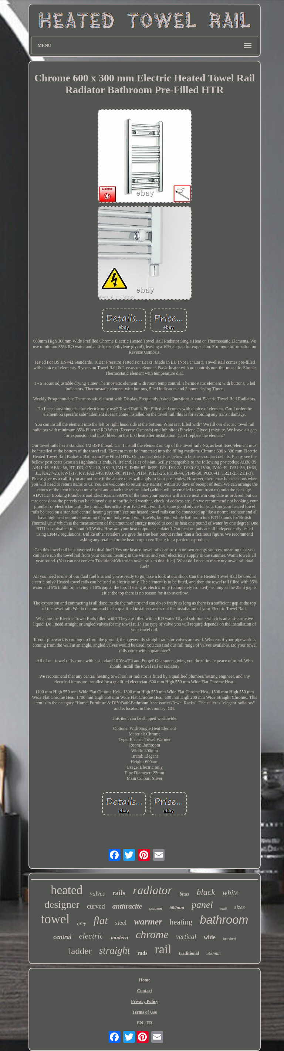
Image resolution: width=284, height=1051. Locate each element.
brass (184, 894)
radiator (152, 890)
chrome (152, 934)
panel (202, 904)
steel (120, 922)
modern (119, 937)
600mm (176, 907)
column (155, 908)
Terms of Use (144, 1012)
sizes (239, 907)
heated (66, 890)
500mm (213, 953)
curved (96, 906)
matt (223, 908)
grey (81, 923)
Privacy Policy (144, 1001)
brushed (229, 938)
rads (142, 953)
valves (97, 893)
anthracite (127, 906)
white (231, 893)
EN (140, 1022)
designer (62, 904)
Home (145, 980)
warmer (148, 921)
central (62, 936)
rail (163, 949)
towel (55, 919)
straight (114, 950)
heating (181, 921)
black (206, 892)
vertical (186, 936)
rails (118, 893)
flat (101, 920)
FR (149, 1022)
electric (91, 935)
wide (210, 937)
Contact (144, 990)
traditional (189, 953)
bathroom (224, 919)
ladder (79, 951)
